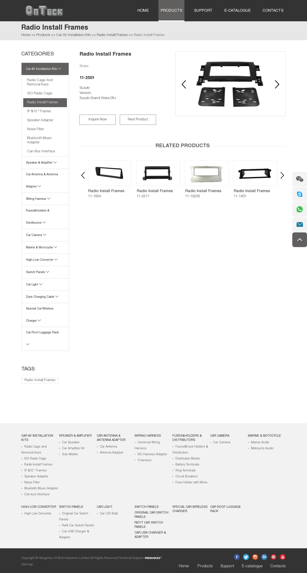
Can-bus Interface (41, 151)
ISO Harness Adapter (152, 454)
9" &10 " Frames (39, 111)
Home (143, 11)
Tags (28, 369)
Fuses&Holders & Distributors (187, 438)
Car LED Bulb (109, 513)
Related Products (182, 146)
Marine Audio (260, 442)
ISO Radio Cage (39, 93)
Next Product (138, 119)
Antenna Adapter (111, 452)
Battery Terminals (187, 464)
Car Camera (36, 235)
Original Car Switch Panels (151, 515)
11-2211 (143, 196)
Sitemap (27, 564)
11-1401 (240, 196)
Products (171, 11)
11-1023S (192, 196)
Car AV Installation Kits (73, 35)
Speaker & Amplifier (41, 162)
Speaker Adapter (40, 120)
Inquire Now (97, 119)
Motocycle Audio (262, 448)
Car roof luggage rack (225, 509)
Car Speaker (71, 442)
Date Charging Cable (42, 297)
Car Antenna (108, 446)
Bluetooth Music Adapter (39, 140)
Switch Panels (37, 272)
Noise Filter (35, 129)
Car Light (34, 284)
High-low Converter (42, 260)
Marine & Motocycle (41, 247)
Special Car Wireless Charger (190, 509)
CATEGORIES (37, 54)
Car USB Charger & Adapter (150, 535)
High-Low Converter (38, 513)
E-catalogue (237, 11)
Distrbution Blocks (187, 458)
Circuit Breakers (186, 476)
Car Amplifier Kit (73, 448)
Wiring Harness (38, 199)
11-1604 (94, 196)
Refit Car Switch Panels (78, 525)
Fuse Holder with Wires (191, 482)
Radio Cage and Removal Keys (40, 82)
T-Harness (145, 460)
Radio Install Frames (112, 35)
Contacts (273, 11)
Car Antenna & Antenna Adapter (111, 438)
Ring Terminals (185, 470)
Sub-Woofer (70, 454)
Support (203, 11)
